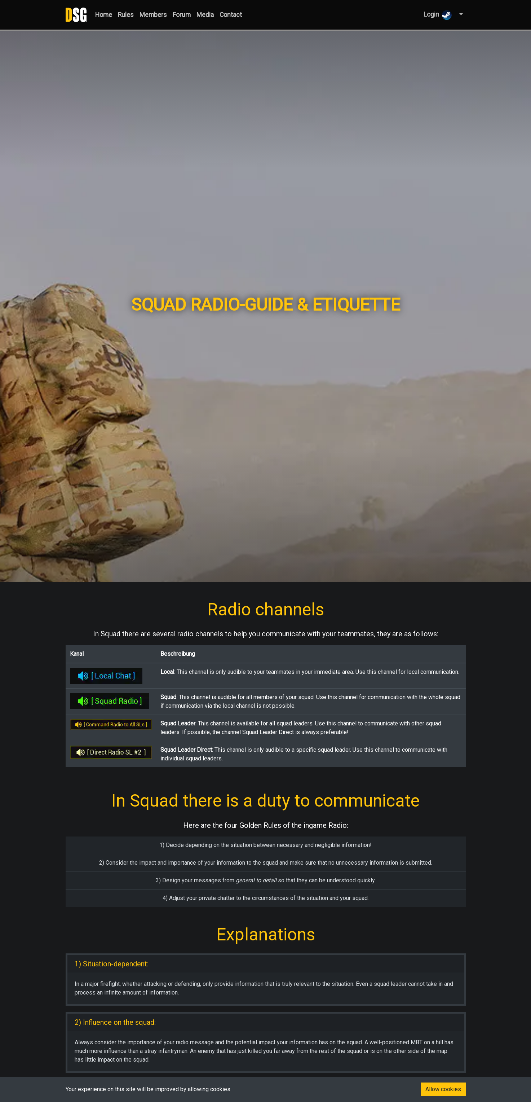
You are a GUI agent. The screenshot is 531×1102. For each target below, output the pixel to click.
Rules (126, 14)
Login (438, 15)
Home (103, 14)
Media (205, 14)
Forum (182, 14)
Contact (231, 14)
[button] (460, 14)
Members (153, 14)
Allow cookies (443, 1089)
